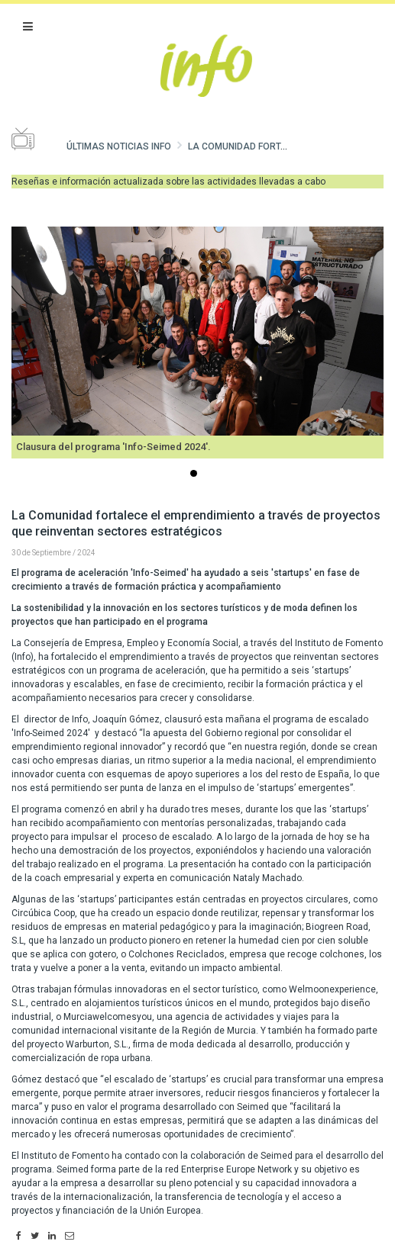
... (196, 475)
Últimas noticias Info (118, 146)
